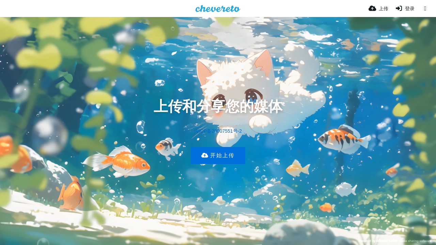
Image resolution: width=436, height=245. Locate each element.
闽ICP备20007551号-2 (218, 131)
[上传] (378, 8)
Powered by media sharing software (395, 241)
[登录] (405, 8)
